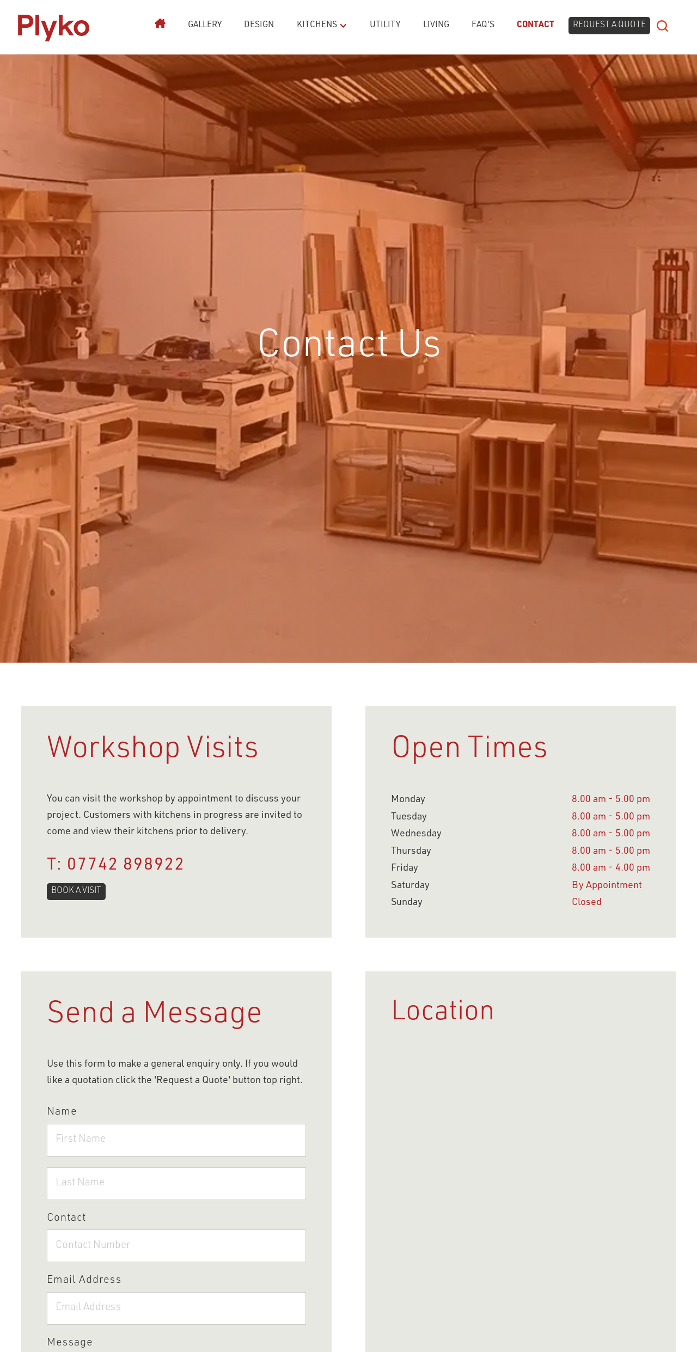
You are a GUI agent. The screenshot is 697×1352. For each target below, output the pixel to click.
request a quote (609, 25)
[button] (317, 25)
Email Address (84, 1280)
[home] (53, 25)
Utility (385, 25)
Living (436, 25)
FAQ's (483, 25)
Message (70, 1343)
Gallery (205, 25)
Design (259, 25)
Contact (535, 25)
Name (62, 1112)
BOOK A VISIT (76, 891)
